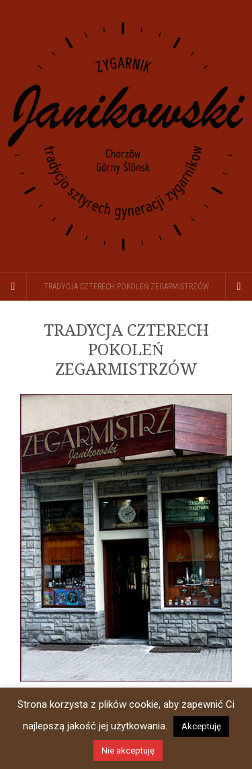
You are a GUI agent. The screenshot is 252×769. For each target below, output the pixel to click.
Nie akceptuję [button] (128, 750)
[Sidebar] (13, 286)
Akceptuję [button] (201, 726)
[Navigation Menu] (238, 286)
